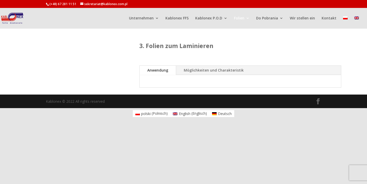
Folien (239, 18)
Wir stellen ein (302, 18)
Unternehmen (141, 18)
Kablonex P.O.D (208, 18)
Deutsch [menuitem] (225, 113)
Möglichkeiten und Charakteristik (214, 70)
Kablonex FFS (177, 18)
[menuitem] (345, 22)
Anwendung (157, 70)
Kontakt (329, 18)
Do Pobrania (267, 18)
